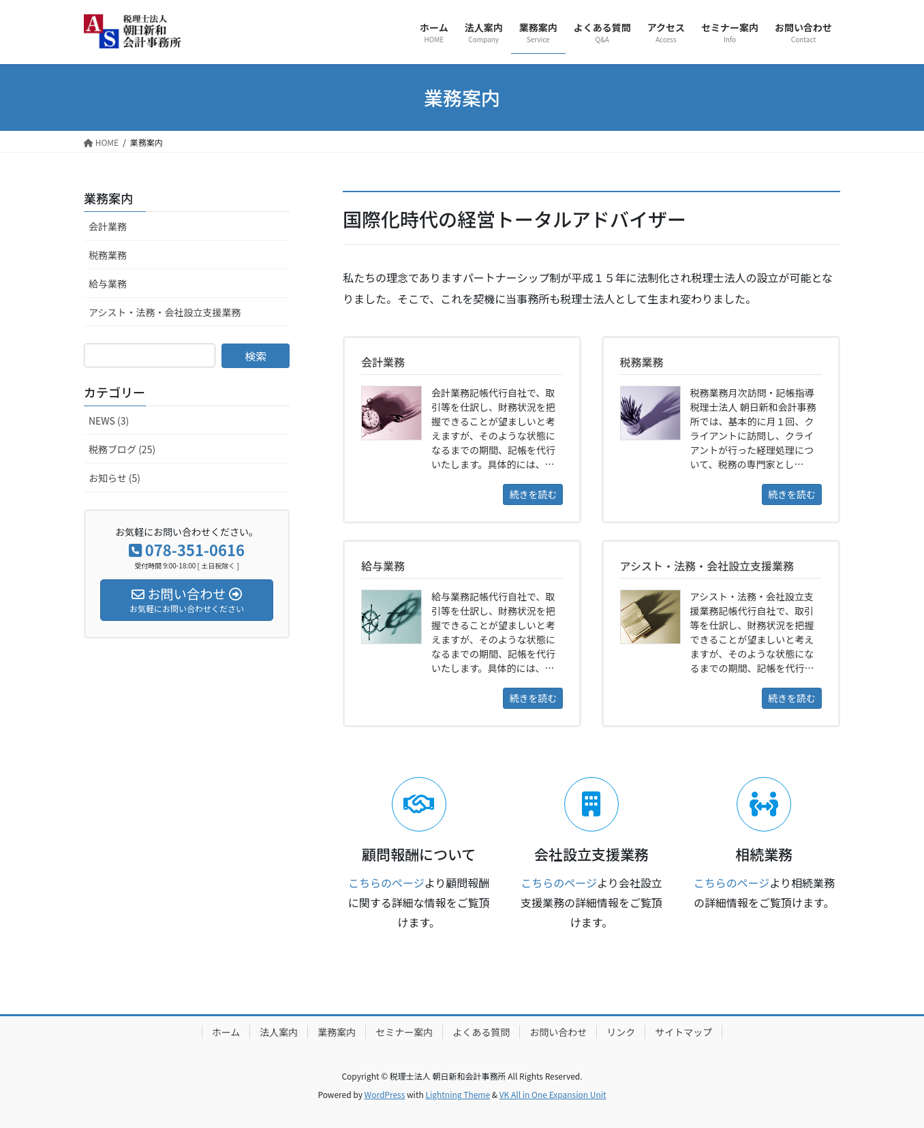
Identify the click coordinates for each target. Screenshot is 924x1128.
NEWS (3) (109, 420)
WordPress (385, 1094)
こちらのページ (386, 882)
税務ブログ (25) (122, 449)
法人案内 (279, 1032)
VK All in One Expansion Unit (552, 1094)
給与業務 (108, 283)
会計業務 (108, 226)
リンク (620, 1032)
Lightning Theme (457, 1094)
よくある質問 (481, 1032)
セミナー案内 (404, 1032)
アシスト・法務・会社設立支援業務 (165, 312)
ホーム (226, 1032)
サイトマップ (683, 1032)
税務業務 (108, 255)
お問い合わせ (558, 1032)
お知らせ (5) (114, 478)
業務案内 (108, 198)
